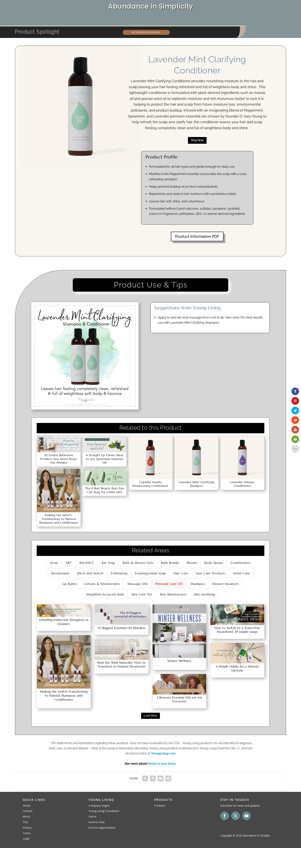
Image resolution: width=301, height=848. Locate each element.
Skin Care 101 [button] (141, 594)
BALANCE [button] (86, 563)
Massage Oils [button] (137, 584)
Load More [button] (150, 715)
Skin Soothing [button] (204, 594)
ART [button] (69, 563)
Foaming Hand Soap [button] (150, 573)
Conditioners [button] (241, 563)
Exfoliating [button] (119, 573)
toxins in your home (162, 763)
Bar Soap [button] (108, 563)
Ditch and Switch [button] (90, 573)
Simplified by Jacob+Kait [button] (105, 594)
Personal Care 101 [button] (169, 584)
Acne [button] (54, 563)
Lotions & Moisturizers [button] (102, 584)
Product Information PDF (197, 236)
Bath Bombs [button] (170, 563)
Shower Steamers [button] (225, 584)
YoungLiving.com (163, 753)
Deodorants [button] (60, 573)
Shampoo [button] (198, 584)
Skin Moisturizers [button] (173, 594)
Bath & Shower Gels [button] (138, 563)
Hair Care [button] (180, 573)
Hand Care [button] (241, 573)
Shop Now (197, 140)
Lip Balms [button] (69, 584)
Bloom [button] (192, 563)
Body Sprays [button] (213, 563)
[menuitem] (35, 17)
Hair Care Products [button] (211, 573)
